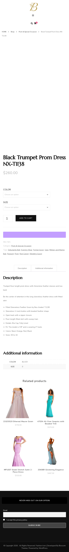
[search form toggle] (32, 23)
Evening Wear (26, 250)
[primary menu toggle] (33, 16)
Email (5, 510)
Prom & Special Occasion (21, 246)
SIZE (5, 202)
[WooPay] (34, 235)
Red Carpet (24, 254)
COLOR (7, 189)
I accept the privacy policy (15, 520)
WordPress (43, 548)
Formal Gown (38, 250)
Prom (17, 254)
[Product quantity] (7, 218)
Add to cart (25, 218)
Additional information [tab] (44, 268)
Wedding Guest (36, 254)
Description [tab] (22, 268)
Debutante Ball (14, 250)
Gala (47, 250)
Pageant (10, 254)
